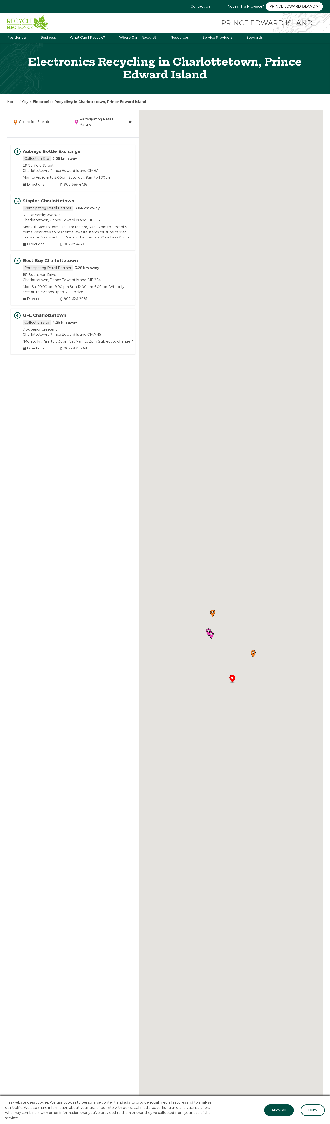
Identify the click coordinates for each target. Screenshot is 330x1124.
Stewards (254, 37)
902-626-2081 (75, 299)
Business (48, 37)
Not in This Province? (245, 6)
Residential (17, 37)
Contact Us (200, 6)
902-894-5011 (75, 244)
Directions (35, 184)
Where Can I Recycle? (138, 37)
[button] (253, 654)
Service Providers (218, 37)
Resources (179, 37)
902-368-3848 (76, 348)
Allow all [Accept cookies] (279, 1110)
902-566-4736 (75, 184)
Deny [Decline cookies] (312, 1110)
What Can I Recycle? (87, 37)
